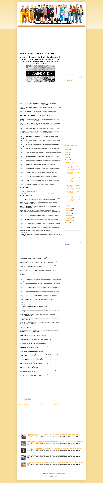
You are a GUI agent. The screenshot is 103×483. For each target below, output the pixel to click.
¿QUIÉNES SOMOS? (29, 25)
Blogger (55, 476)
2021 (67, 154)
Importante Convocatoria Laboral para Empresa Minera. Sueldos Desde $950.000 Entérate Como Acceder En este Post (50, 455)
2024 (67, 149)
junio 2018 (69, 212)
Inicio (41, 404)
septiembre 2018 (70, 206)
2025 (67, 147)
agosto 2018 (69, 208)
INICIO (20, 25)
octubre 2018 (70, 205)
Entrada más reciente (24, 404)
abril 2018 (69, 215)
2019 (67, 157)
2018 (67, 159)
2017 (67, 222)
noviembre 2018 (70, 162)
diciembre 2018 (70, 160)
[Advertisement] (40, 39)
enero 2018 (69, 220)
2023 (67, 151)
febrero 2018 (70, 218)
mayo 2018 (69, 213)
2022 (67, 152)
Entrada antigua (57, 404)
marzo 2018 (69, 217)
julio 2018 (69, 210)
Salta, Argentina (27, 400)
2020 (67, 156)
